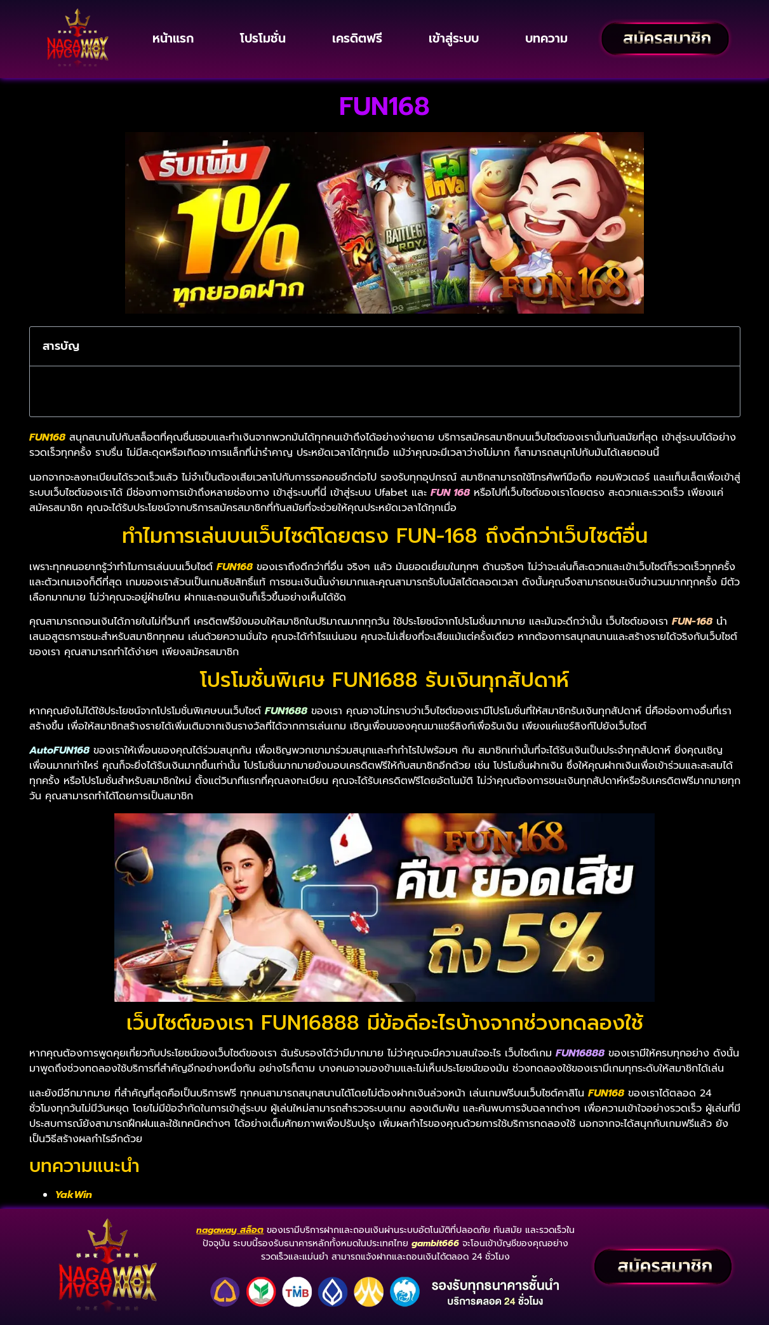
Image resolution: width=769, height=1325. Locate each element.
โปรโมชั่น (263, 38)
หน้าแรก (173, 38)
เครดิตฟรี (357, 38)
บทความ (546, 38)
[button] (722, 347)
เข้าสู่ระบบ (454, 38)
